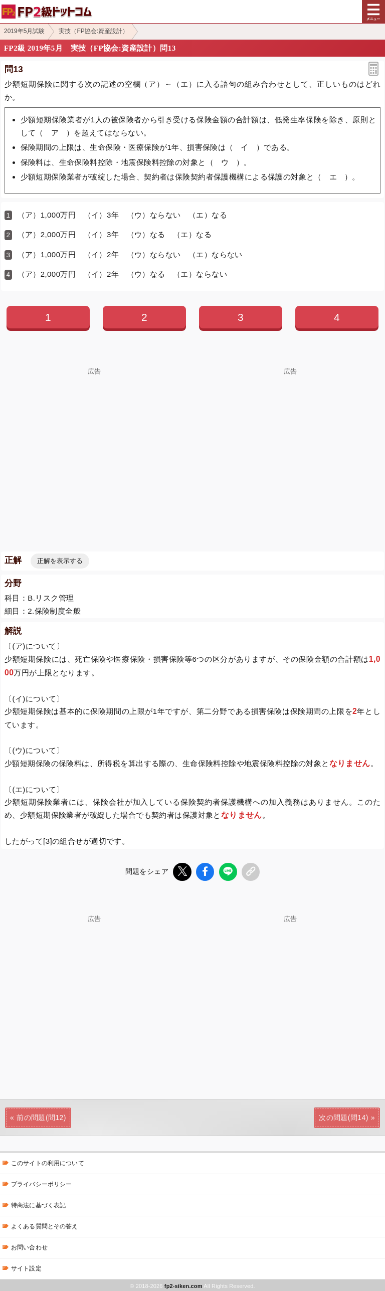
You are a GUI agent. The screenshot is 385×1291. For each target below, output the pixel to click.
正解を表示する (60, 561)
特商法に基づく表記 (38, 1203)
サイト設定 (26, 1266)
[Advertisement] (94, 445)
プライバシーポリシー (41, 1182)
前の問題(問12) (41, 1116)
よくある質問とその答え (44, 1224)
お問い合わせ (29, 1245)
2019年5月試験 (24, 31)
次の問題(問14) (343, 1116)
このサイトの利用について (47, 1161)
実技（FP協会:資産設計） (93, 31)
